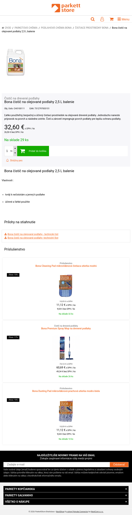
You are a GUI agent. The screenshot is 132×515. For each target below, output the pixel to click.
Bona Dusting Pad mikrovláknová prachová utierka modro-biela (66, 389)
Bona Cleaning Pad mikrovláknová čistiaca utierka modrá (66, 264)
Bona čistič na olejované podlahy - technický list (33, 234)
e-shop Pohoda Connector (77, 512)
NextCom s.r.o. (97, 512)
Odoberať (119, 464)
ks (11, 151)
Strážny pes (14, 160)
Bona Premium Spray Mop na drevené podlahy (66, 327)
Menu (123, 19)
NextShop (60, 512)
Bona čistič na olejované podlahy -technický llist (33, 237)
